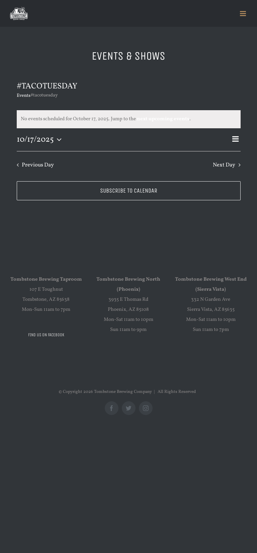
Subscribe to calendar (128, 190)
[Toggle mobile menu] (243, 13)
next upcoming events (163, 119)
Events (23, 95)
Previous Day (38, 165)
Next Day (224, 165)
